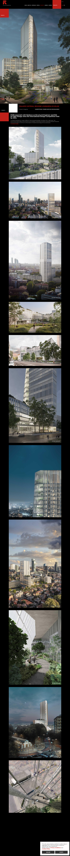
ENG (62, 5)
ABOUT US (29, 5)
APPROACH (34, 5)
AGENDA (46, 5)
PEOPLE (38, 5)
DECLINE (48, 852)
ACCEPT (61, 852)
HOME (26, 5)
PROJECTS (42, 5)
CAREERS (50, 5)
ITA (64, 5)
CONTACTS (55, 5)
